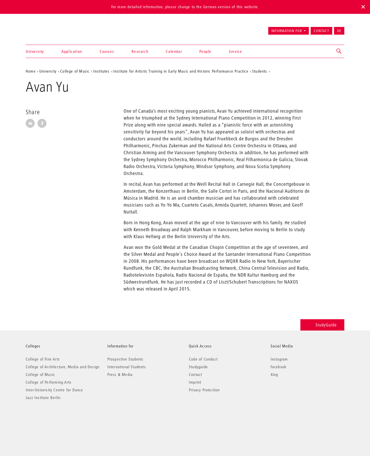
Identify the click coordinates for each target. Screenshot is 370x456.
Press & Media (120, 374)
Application (71, 51)
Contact (321, 30)
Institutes (101, 71)
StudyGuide (322, 324)
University (35, 51)
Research (140, 51)
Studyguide (198, 366)
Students (259, 71)
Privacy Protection (204, 389)
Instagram (279, 359)
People (205, 51)
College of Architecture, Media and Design (62, 366)
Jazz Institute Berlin (43, 397)
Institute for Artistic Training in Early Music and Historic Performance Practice (180, 71)
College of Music (74, 71)
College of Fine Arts (43, 359)
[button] (339, 51)
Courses (107, 51)
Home (31, 71)
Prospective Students (125, 359)
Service (235, 51)
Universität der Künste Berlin (46, 28)
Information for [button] (286, 30)
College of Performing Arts (48, 382)
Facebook (279, 366)
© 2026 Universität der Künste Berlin (52, 419)
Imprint (195, 382)
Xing (274, 374)
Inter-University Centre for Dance (54, 389)
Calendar (174, 51)
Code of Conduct (203, 359)
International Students (126, 366)
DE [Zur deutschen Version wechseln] (339, 30)
